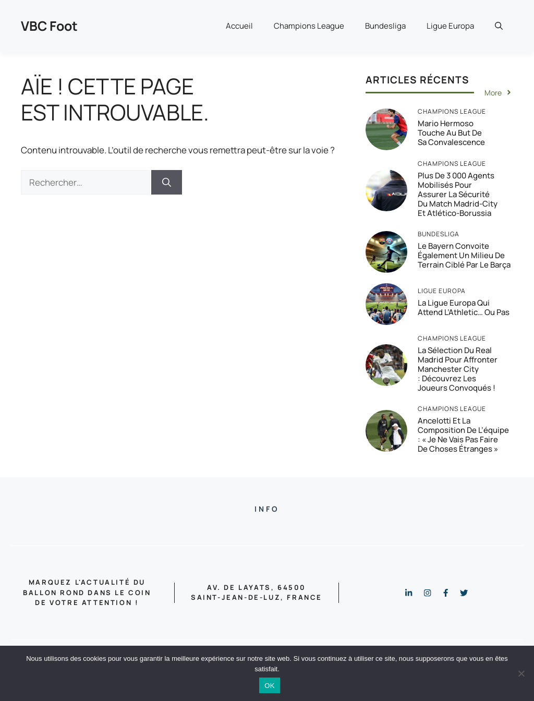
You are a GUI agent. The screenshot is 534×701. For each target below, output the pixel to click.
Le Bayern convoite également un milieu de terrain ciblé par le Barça (464, 255)
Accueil (239, 25)
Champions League (309, 25)
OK (269, 686)
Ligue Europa (450, 25)
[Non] (521, 673)
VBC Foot (49, 26)
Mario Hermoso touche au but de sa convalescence (451, 133)
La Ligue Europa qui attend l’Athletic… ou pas (463, 307)
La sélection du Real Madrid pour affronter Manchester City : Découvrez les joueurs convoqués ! (457, 369)
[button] (498, 26)
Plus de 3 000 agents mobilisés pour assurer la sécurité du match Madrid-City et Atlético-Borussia (457, 194)
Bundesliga (385, 25)
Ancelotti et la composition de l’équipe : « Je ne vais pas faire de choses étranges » (463, 434)
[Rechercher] (166, 182)
